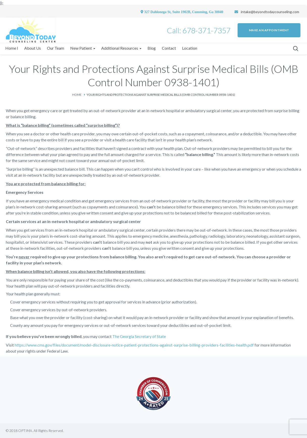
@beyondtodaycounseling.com (275, 12)
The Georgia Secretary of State (139, 336)
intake (246, 12)
